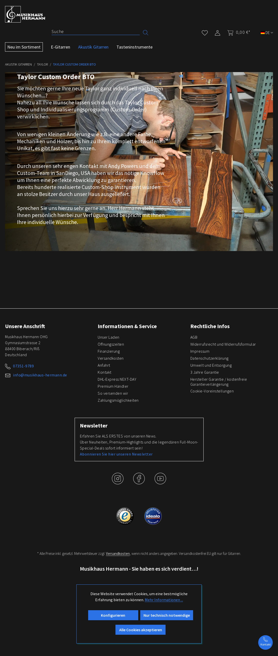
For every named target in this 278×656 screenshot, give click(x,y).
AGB (194, 337)
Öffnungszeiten (111, 344)
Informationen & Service (127, 326)
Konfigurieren (113, 615)
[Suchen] (146, 32)
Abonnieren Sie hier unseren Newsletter (116, 454)
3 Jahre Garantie (204, 372)
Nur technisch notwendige (167, 615)
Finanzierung (109, 351)
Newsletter (93, 425)
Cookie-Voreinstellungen (212, 390)
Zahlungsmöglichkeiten (118, 400)
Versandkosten (111, 358)
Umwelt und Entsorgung (211, 365)
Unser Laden (108, 337)
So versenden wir (113, 393)
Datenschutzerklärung (209, 358)
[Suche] (96, 31)
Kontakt (104, 372)
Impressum (200, 351)
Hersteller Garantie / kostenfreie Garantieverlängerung (218, 382)
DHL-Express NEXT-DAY (117, 379)
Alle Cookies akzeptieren (140, 629)
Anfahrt (104, 365)
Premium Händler (113, 386)
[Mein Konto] (217, 32)
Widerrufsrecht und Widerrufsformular (223, 344)
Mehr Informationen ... (164, 599)
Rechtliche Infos (210, 326)
